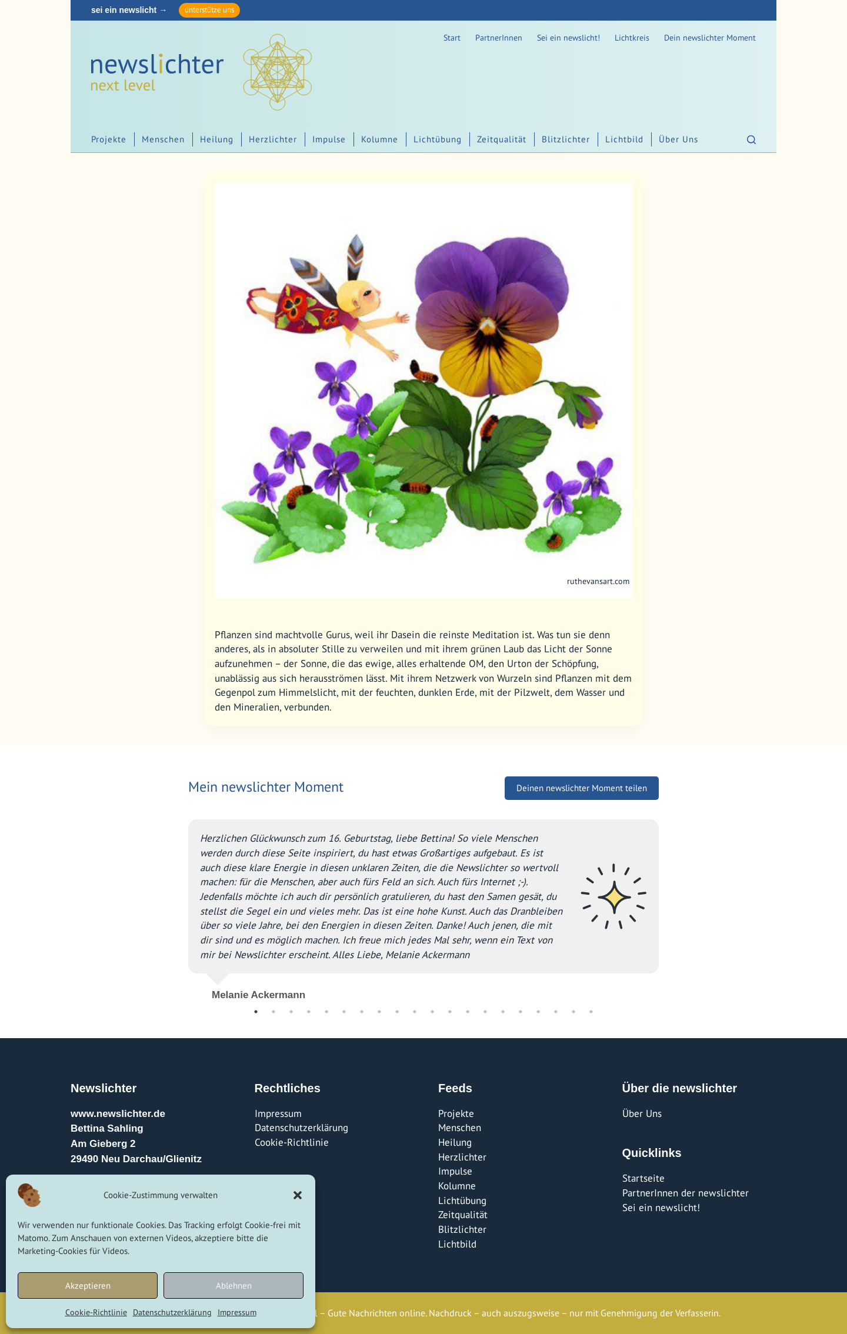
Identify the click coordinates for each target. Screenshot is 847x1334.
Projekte (108, 139)
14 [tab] (485, 1012)
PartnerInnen (498, 37)
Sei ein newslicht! (568, 37)
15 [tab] (503, 1012)
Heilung (217, 139)
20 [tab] (591, 1012)
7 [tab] (362, 1012)
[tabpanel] (423, 905)
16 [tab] (520, 1012)
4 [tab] (309, 1012)
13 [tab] (467, 1012)
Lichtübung (438, 139)
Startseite (643, 1178)
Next (667, 905)
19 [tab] (573, 1012)
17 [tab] (538, 1012)
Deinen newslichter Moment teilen (581, 787)
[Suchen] (751, 139)
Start (452, 37)
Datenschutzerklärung (172, 1312)
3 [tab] (291, 1012)
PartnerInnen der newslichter (685, 1192)
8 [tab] (379, 1012)
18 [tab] (556, 1012)
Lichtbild (624, 139)
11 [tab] (432, 1012)
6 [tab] (344, 1012)
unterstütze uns (209, 10)
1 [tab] (256, 1012)
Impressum (237, 1312)
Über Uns (678, 139)
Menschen (163, 139)
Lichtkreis (632, 37)
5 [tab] (326, 1012)
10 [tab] (415, 1012)
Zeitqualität (501, 139)
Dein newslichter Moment (710, 37)
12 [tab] (450, 1012)
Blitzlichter (566, 139)
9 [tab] (397, 1012)
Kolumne (379, 139)
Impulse (329, 139)
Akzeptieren (88, 1285)
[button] (298, 1195)
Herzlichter (273, 139)
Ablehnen (234, 1285)
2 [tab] (273, 1012)
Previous (179, 905)
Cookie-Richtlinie (96, 1312)
